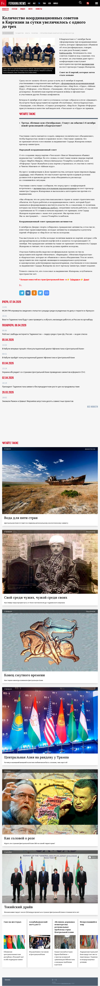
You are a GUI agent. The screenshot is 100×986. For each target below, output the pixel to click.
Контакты (7, 980)
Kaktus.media (65, 53)
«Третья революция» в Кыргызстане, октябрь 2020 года (57, 33)
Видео (23, 9)
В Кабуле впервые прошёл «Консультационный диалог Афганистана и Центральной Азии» (43, 349)
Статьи (15, 9)
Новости (5, 9)
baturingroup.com (66, 983)
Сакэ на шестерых (12, 922)
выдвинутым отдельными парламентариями (55, 188)
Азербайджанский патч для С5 (38, 923)
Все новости (92, 407)
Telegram (74, 279)
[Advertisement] (50, 426)
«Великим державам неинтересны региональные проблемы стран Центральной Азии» (64, 927)
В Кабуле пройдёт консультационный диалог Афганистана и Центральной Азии (38, 357)
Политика (34, 33)
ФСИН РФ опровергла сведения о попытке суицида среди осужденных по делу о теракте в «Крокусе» (48, 311)
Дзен (86, 279)
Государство (19, 33)
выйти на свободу (49, 208)
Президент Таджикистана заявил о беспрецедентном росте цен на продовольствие (40, 387)
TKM (45, 3)
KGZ (34, 3)
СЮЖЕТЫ (40, 9)
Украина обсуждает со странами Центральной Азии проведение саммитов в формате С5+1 (43, 372)
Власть (27, 33)
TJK (40, 3)
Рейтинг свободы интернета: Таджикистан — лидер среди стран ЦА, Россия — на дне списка (44, 334)
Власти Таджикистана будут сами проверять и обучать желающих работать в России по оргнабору (47, 319)
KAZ (29, 3)
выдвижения (88, 64)
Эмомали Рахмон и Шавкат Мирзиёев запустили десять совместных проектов (37, 401)
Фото (31, 9)
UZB (51, 3)
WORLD (57, 3)
